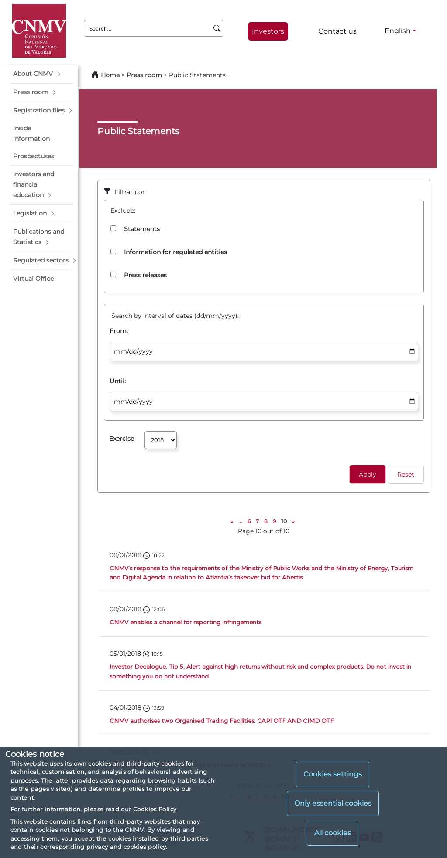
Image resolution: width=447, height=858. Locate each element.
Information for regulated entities (175, 252)
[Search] (217, 28)
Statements (142, 229)
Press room (145, 75)
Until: (118, 381)
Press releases (145, 275)
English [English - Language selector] (398, 31)
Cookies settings (332, 774)
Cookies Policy (154, 809)
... (240, 521)
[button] (41, 74)
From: (119, 331)
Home (110, 75)
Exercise (121, 439)
